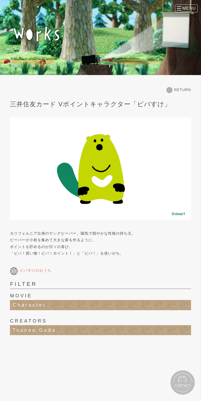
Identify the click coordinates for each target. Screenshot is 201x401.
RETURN (178, 90)
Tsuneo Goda (34, 330)
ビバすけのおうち (30, 270)
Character (29, 305)
